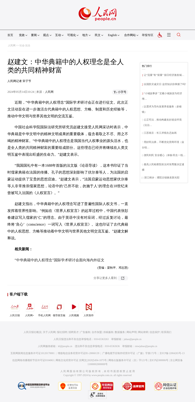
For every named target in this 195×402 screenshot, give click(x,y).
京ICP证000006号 (159, 360)
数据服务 (120, 332)
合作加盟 (97, 332)
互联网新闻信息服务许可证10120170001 (32, 353)
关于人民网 (49, 332)
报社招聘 (62, 332)
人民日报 (14, 309)
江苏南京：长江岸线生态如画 (160, 133)
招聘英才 (73, 332)
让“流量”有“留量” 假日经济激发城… (164, 75)
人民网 (11, 45)
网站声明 (132, 332)
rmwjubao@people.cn (146, 346)
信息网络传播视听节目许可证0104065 (33, 360)
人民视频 (74, 309)
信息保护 (155, 332)
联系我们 (166, 332)
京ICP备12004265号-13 (171, 353)
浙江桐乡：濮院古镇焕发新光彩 (162, 177)
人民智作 (88, 309)
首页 (10, 35)
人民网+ (29, 309)
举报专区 (147, 35)
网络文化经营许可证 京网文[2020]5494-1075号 (81, 360)
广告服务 (85, 332)
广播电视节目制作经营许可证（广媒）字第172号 (129, 353)
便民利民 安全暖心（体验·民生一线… (164, 155)
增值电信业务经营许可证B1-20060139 (78, 353)
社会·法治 (24, 45)
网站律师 (143, 332)
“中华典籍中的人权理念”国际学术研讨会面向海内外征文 (59, 260)
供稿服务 (108, 332)
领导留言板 (59, 309)
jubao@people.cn (132, 339)
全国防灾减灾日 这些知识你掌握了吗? (165, 84)
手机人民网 (44, 309)
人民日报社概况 (32, 332)
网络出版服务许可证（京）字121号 (128, 360)
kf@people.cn (65, 346)
